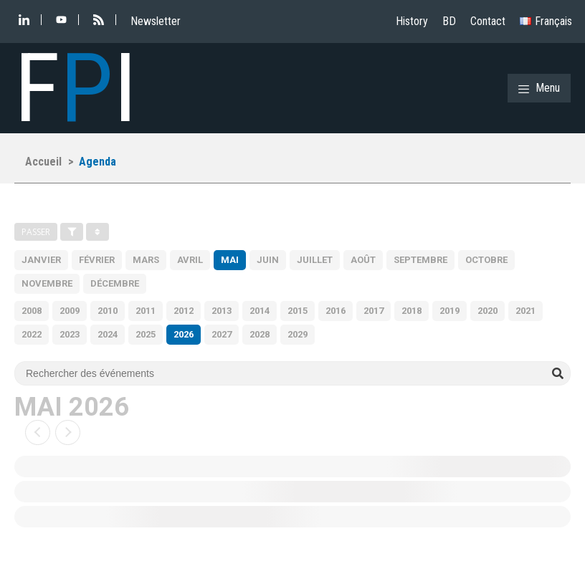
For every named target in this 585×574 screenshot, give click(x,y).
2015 (297, 310)
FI (75, 88)
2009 (70, 310)
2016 (335, 310)
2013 (221, 310)
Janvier (41, 259)
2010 (108, 310)
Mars (146, 259)
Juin (268, 259)
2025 (145, 334)
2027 (221, 334)
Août (363, 259)
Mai (230, 259)
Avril (190, 259)
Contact (487, 21)
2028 (259, 334)
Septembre (420, 259)
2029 (297, 334)
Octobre (486, 259)
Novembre (47, 283)
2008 (32, 310)
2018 (411, 310)
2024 (108, 334)
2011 (145, 310)
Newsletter (155, 21)
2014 (259, 310)
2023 (70, 334)
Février (97, 259)
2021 (525, 310)
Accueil (43, 161)
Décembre (114, 283)
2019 (449, 310)
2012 (183, 310)
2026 (183, 334)
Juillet (315, 259)
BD (449, 21)
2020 (487, 310)
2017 (373, 310)
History (412, 21)
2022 (32, 334)
